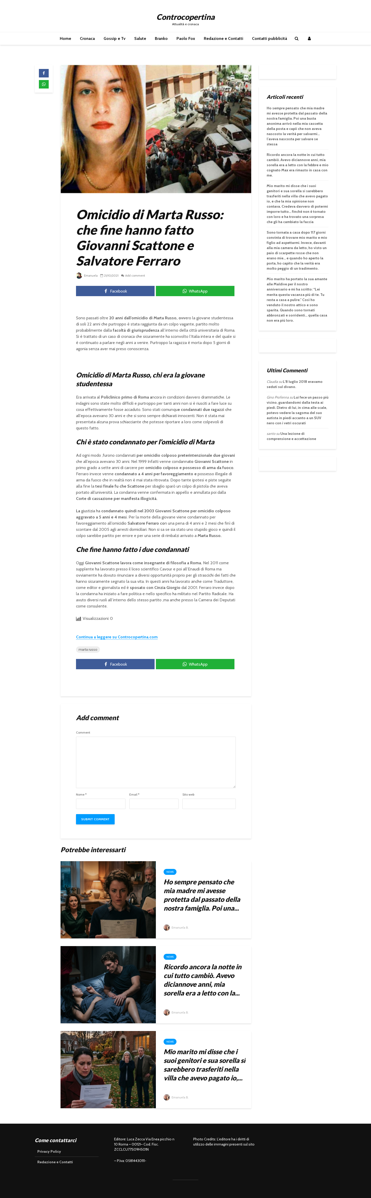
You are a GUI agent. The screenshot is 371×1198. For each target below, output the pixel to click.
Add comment (136, 275)
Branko (161, 38)
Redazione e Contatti (223, 38)
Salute (140, 38)
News (170, 872)
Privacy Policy (49, 1151)
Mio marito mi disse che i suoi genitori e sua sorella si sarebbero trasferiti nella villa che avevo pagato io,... (204, 1064)
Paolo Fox (185, 38)
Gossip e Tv (114, 38)
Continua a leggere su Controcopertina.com (117, 637)
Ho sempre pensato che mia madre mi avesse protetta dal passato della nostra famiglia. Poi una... (202, 895)
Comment (83, 732)
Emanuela (87, 275)
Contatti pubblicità (269, 38)
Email (134, 794)
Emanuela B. (176, 927)
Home (65, 38)
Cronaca (87, 38)
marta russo (88, 649)
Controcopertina (185, 16)
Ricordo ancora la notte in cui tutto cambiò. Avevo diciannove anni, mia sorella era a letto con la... (202, 980)
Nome (81, 794)
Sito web (188, 794)
